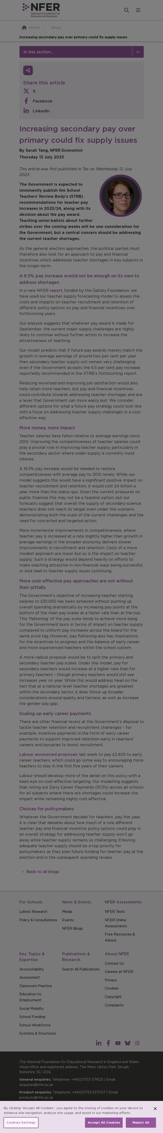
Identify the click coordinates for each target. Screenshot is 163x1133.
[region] (81, 1117)
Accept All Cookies (104, 1122)
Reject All (141, 1122)
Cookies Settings (21, 1122)
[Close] (155, 1108)
